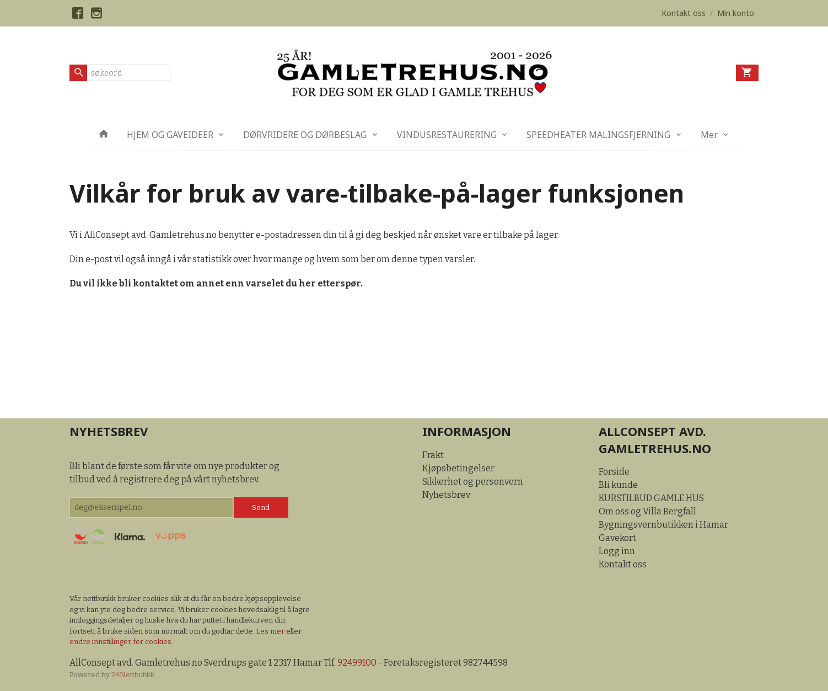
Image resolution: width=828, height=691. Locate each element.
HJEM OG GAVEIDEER (170, 135)
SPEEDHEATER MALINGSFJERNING (598, 135)
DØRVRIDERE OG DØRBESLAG (305, 135)
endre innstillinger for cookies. (121, 641)
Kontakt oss (623, 564)
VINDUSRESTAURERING (447, 135)
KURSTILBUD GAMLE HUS (651, 498)
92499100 (357, 662)
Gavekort (617, 538)
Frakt (433, 455)
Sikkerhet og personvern (472, 481)
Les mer (271, 631)
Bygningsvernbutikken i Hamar (663, 524)
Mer (709, 135)
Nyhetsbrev (446, 495)
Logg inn (617, 551)
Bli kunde (618, 485)
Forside (614, 471)
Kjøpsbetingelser (458, 468)
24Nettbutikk (132, 675)
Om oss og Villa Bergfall (647, 511)
